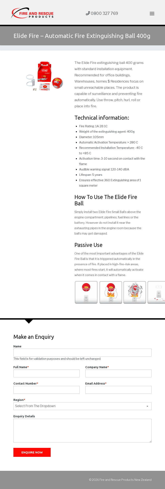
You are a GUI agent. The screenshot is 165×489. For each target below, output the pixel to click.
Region (19, 400)
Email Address (96, 383)
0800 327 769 (102, 13)
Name (17, 346)
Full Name (21, 367)
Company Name (97, 367)
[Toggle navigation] (151, 13)
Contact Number (25, 383)
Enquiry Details (24, 416)
